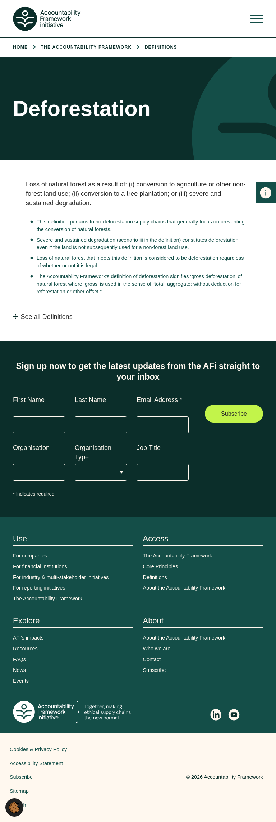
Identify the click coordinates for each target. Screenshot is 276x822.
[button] (14, 806)
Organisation (31, 447)
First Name (29, 399)
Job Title (149, 447)
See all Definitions (47, 316)
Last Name (90, 399)
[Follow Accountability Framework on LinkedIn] (216, 715)
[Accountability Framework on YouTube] (234, 716)
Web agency (152, 777)
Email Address (159, 399)
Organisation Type (93, 452)
